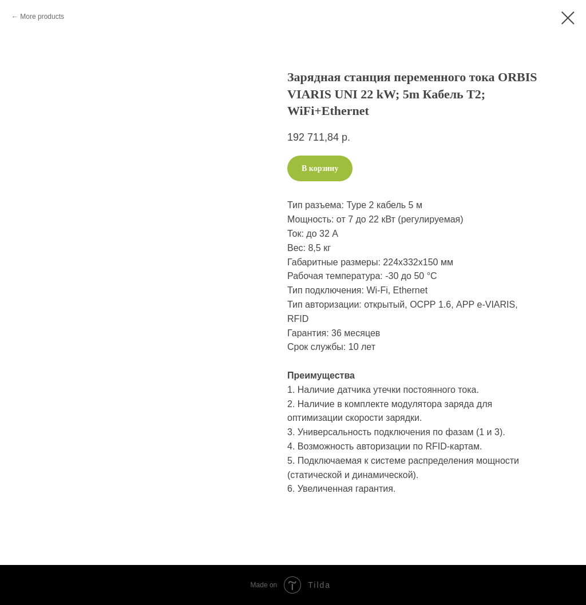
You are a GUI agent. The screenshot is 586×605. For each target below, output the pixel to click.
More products (42, 17)
